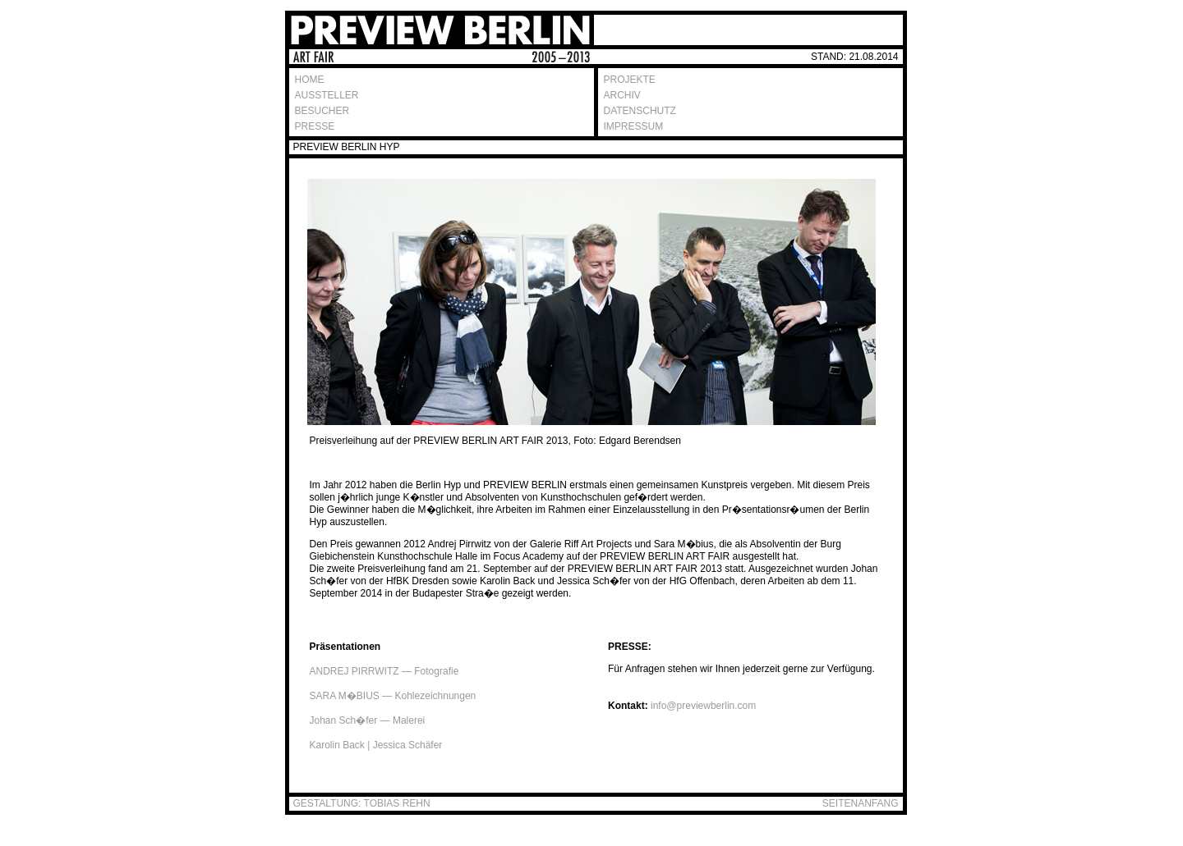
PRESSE (315, 126)
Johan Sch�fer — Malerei (368, 720)
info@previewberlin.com (703, 705)
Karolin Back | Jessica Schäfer (376, 745)
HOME (310, 79)
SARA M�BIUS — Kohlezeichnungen (393, 696)
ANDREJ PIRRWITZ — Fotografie (384, 671)
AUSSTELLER (327, 95)
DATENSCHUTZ (640, 111)
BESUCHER (322, 111)
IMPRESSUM (634, 126)
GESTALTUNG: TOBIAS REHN (361, 803)
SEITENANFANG (860, 803)
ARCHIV (622, 95)
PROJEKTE (630, 79)
